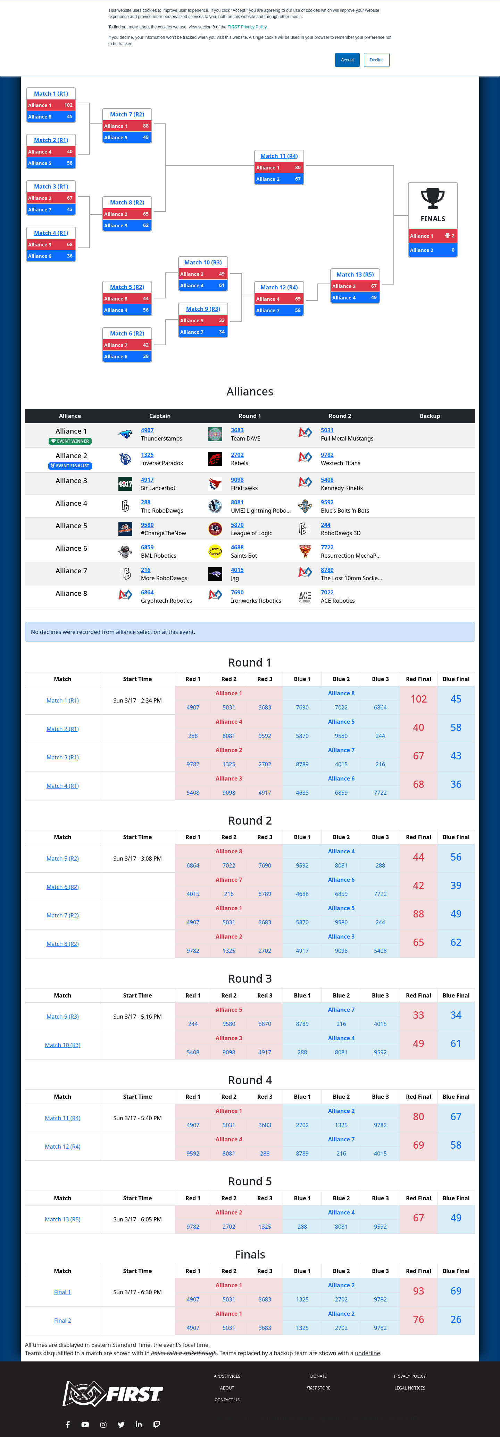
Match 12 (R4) (279, 287)
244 (325, 525)
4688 (237, 547)
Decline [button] (377, 60)
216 (145, 570)
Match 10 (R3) (203, 262)
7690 (237, 592)
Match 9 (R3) (203, 309)
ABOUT (227, 1388)
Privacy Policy (247, 27)
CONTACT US (227, 1400)
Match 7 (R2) (127, 114)
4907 (147, 430)
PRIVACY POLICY (410, 1376)
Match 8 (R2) (127, 202)
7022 (327, 592)
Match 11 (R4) (279, 156)
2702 (237, 455)
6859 (147, 547)
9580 (147, 525)
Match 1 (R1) (51, 93)
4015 (237, 570)
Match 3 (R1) (51, 186)
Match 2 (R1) (51, 140)
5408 (327, 480)
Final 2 (62, 1320)
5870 (237, 525)
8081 (237, 502)
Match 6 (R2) (127, 333)
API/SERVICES (227, 1376)
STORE (318, 1388)
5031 (327, 430)
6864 (147, 592)
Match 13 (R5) (355, 274)
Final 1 (62, 1292)
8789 (327, 570)
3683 (237, 430)
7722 (327, 547)
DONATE (318, 1376)
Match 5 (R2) (127, 287)
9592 (327, 502)
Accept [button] (347, 60)
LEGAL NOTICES (409, 1388)
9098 (237, 480)
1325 (147, 455)
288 (145, 502)
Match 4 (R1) (51, 233)
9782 (327, 455)
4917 (147, 480)
